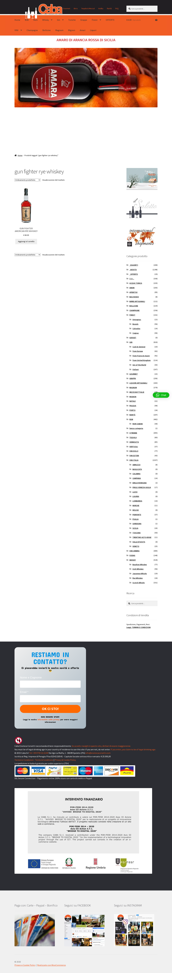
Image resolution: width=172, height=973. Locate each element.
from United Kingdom (141, 360)
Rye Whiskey (137, 578)
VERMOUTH (134, 442)
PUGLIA (135, 519)
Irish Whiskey (138, 569)
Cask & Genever (138, 347)
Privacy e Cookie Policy (25, 965)
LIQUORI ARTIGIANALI (138, 383)
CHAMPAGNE (134, 310)
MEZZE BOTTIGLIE (136, 392)
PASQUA (132, 405)
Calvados (136, 328)
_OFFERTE (133, 274)
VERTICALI (133, 446)
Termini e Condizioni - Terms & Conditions (34, 760)
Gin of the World (139, 365)
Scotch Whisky (138, 582)
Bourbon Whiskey (139, 564)
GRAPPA (132, 378)
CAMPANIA (136, 478)
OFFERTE (110, 20)
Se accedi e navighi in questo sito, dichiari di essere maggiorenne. (101, 746)
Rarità (109, 8)
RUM (131, 419)
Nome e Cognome (31, 677)
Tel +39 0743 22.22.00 (38, 753)
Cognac (135, 333)
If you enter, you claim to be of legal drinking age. (133, 749)
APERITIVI (133, 292)
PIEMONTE (136, 514)
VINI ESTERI (134, 455)
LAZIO (134, 492)
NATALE (132, 401)
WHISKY (132, 560)
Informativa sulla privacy (48, 719)
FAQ (117, 8)
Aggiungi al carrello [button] (26, 241)
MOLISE (135, 510)
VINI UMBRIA (134, 551)
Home (17, 20)
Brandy (135, 324)
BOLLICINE (133, 306)
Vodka (100, 8)
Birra (76, 8)
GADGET (132, 337)
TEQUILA (133, 437)
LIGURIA (135, 496)
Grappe (83, 20)
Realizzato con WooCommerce (51, 965)
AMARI (132, 287)
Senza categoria (136, 428)
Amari (82, 30)
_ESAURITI (133, 265)
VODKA (132, 555)
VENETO (135, 546)
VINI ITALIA (133, 460)
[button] (161, 395)
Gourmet (66, 8)
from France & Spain (141, 356)
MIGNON (132, 396)
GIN (130, 342)
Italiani (135, 369)
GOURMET (133, 374)
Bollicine (46, 30)
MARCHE (135, 505)
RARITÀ (132, 415)
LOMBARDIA (137, 501)
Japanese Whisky (139, 573)
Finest (95, 20)
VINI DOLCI (133, 451)
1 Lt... (131, 278)
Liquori (93, 30)
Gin (58, 20)
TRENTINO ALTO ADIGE (141, 537)
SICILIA (135, 528)
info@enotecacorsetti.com (97, 753)
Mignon (71, 30)
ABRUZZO (136, 464)
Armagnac (136, 319)
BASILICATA (137, 469)
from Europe (137, 351)
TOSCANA (136, 533)
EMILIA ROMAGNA (139, 483)
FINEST (132, 315)
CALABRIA (136, 473)
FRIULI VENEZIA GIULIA (141, 487)
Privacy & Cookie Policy (65, 760)
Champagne (32, 30)
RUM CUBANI (137, 424)
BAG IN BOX (134, 297)
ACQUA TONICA (135, 283)
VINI (16, 30)
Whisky (45, 20)
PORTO (132, 410)
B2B (27, 20)
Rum (35, 20)
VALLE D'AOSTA (138, 542)
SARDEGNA (136, 523)
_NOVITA (133, 269)
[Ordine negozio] (27, 179)
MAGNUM (133, 387)
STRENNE (133, 433)
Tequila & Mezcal (88, 8)
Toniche (72, 20)
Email (24, 692)
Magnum (59, 30)
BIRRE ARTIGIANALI (137, 301)
